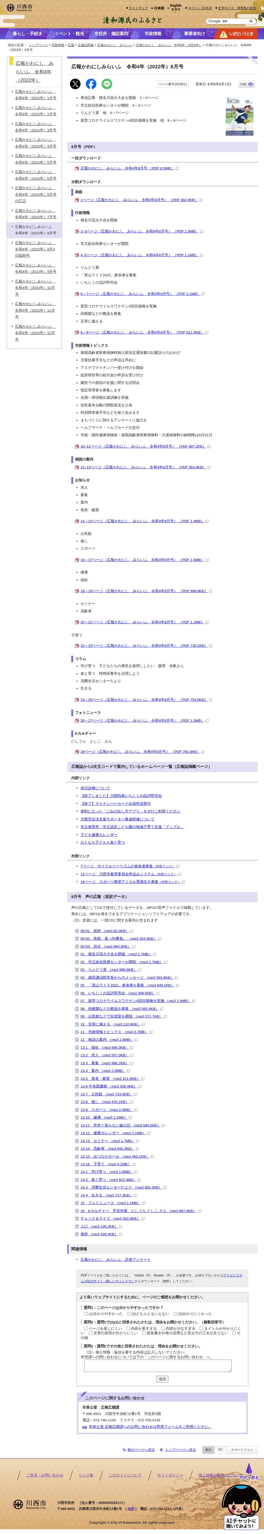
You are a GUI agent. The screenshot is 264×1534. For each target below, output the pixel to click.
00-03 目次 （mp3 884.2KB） (108, 946)
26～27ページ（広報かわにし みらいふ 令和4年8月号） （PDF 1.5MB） (145, 721)
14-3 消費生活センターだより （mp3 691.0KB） (124, 1187)
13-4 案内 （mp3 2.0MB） (105, 1071)
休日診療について (95, 788)
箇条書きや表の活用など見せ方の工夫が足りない (187, 1333)
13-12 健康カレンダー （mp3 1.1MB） (115, 1133)
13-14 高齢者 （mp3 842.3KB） (110, 1149)
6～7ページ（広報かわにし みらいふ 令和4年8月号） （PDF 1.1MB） (143, 294)
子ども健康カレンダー (99, 835)
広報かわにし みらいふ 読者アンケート (116, 1260)
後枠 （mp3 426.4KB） (101, 1234)
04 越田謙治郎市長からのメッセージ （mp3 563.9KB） (129, 978)
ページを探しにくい (105, 1329)
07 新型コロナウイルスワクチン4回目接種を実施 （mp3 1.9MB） (138, 1001)
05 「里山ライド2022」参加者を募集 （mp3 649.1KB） (130, 985)
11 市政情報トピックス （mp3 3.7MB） (117, 1032)
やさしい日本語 (200, 8)
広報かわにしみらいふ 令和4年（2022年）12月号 (35, 333)
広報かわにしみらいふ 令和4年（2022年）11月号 (35, 310)
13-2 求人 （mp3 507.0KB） (107, 1055)
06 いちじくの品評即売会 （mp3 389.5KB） (120, 993)
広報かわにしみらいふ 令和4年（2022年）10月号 (35, 287)
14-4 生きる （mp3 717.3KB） (109, 1195)
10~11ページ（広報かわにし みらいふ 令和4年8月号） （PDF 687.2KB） (146, 446)
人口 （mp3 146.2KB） (101, 1226)
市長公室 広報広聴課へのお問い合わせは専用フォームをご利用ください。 (150, 1427)
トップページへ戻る (180, 1450)
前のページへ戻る (141, 1450)
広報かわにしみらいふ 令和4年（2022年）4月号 (35, 143)
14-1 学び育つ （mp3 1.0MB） (109, 1172)
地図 (131, 1509)
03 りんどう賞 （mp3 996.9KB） (111, 970)
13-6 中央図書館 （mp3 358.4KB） (111, 1086)
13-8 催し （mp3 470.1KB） (107, 1102)
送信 (162, 1379)
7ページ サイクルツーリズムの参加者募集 (130, 866)
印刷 (243, 84)
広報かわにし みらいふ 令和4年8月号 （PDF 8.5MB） (130, 168)
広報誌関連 (86, 45)
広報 (71, 45)
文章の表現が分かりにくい (115, 1333)
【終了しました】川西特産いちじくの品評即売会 (121, 796)
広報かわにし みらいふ (114, 45)
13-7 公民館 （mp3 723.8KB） (109, 1094)
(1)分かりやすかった (106, 1314)
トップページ (38, 45)
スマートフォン (242, 1450)
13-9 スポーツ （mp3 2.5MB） (109, 1110)
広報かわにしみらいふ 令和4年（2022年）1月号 (35, 95)
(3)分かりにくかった (195, 1314)
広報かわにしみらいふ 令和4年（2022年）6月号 (35, 175)
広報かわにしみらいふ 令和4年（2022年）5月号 (35, 159)
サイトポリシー (170, 1475)
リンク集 (86, 1475)
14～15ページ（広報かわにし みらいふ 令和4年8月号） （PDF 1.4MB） (145, 521)
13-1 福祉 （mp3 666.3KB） (107, 1047)
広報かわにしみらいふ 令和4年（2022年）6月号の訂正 (35, 194)
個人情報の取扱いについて (221, 1475)
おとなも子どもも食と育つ (103, 842)
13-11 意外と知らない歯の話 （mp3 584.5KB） (123, 1125)
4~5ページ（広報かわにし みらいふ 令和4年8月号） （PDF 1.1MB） (142, 255)
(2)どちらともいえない (150, 1314)
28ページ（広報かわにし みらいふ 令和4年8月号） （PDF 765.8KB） (143, 752)
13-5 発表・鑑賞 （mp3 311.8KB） (112, 1079)
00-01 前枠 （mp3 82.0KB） (107, 931)
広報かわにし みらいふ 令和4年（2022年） (169, 45)
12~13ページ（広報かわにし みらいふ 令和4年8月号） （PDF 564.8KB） (146, 467)
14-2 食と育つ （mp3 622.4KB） (111, 1180)
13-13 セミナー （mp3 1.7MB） (110, 1141)
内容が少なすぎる (180, 1329)
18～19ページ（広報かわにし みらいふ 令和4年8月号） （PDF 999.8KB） (146, 591)
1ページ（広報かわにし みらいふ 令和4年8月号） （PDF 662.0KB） (142, 200)
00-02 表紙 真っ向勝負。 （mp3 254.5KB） (121, 939)
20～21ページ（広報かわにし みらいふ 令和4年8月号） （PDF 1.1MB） (145, 622)
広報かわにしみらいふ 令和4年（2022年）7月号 (35, 214)
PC (220, 1450)
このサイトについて (125, 1475)
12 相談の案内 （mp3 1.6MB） (109, 1040)
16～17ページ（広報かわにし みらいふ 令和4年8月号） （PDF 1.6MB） (145, 560)
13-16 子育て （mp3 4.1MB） (108, 1164)
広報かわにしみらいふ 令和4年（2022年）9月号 (35, 268)
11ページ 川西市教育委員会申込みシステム (131, 874)
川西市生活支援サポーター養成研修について (117, 819)
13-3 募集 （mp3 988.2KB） (107, 1063)
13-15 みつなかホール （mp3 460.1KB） (117, 1156)
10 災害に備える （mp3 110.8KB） (113, 1024)
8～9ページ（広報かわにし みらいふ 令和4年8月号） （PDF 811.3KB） (144, 332)
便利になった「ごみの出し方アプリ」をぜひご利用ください (130, 811)
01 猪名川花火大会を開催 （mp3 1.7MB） (118, 954)
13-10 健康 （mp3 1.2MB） (106, 1117)
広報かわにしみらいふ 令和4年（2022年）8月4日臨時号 (35, 249)
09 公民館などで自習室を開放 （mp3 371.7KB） (124, 1016)
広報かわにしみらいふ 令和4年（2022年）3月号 (35, 127)
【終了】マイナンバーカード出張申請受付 (116, 804)
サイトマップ (138, 8)
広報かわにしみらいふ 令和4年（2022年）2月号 (35, 111)
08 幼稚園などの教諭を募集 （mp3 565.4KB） (122, 1009)
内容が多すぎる (144, 1329)
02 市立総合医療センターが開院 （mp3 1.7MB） (124, 962)
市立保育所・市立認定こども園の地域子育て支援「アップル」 (132, 827)
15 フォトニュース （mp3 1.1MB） (113, 1203)
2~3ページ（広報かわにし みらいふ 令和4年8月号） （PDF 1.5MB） (142, 231)
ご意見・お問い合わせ (44, 1475)
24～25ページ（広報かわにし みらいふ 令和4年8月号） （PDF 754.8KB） (146, 700)
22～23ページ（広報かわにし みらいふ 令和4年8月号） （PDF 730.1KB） (146, 646)
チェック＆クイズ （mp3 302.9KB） (113, 1218)
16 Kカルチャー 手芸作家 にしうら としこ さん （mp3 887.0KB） (141, 1211)
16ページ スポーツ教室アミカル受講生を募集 (133, 882)
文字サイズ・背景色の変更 (237, 8)
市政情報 (57, 45)
